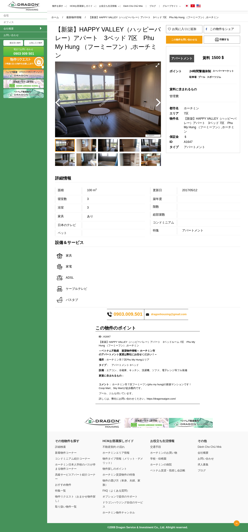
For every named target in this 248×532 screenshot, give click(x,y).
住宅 (6, 15)
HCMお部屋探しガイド (81, 6)
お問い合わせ (11, 35)
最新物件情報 (73, 17)
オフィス (9, 22)
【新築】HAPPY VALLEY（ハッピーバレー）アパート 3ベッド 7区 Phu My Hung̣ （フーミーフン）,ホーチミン (154, 17)
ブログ (152, 6)
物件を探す (57, 6)
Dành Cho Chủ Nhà (133, 6)
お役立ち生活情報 (108, 6)
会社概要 (9, 28)
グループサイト (170, 6)
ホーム (55, 17)
